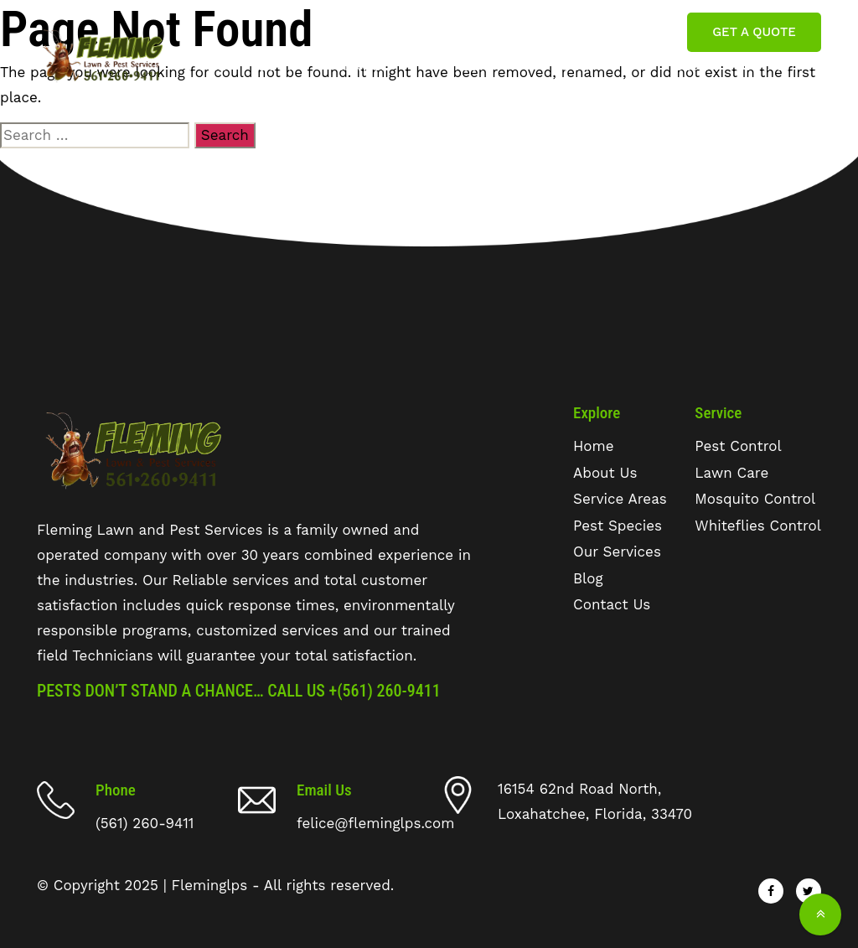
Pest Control (738, 446)
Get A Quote (753, 31)
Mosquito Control (755, 498)
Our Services (592, 76)
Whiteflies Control (758, 525)
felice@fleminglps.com (586, 31)
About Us (605, 472)
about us (272, 76)
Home (207, 66)
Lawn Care (731, 472)
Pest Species (480, 76)
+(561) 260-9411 (385, 691)
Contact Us (763, 76)
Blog (692, 66)
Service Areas (362, 76)
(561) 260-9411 (145, 823)
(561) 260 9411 (427, 31)
